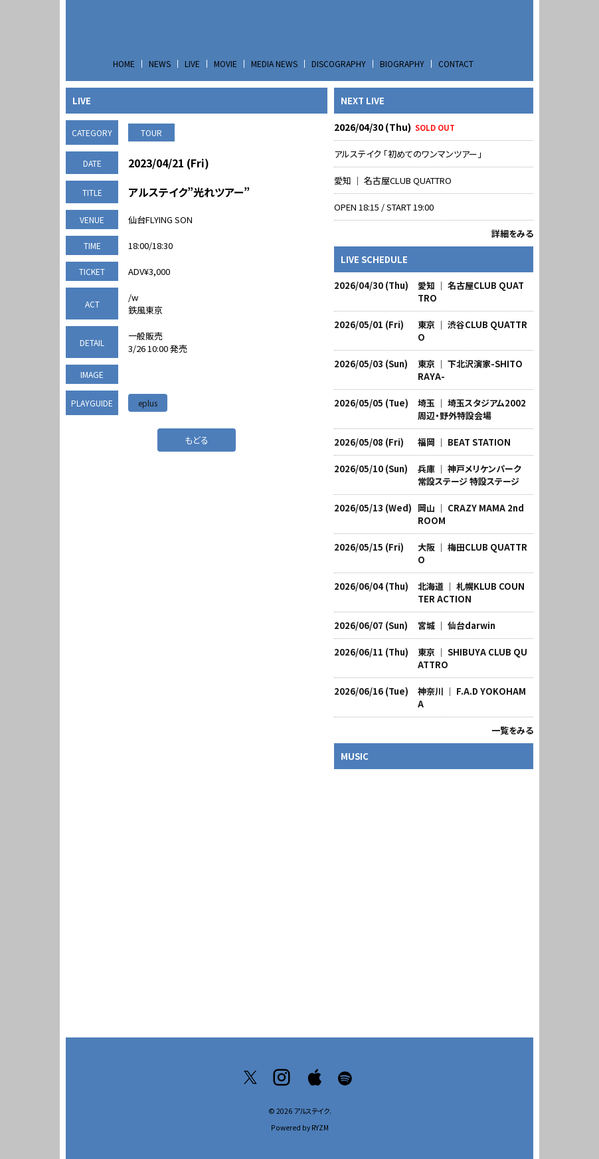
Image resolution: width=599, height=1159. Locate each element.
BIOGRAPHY (402, 63)
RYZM (320, 1127)
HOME (124, 63)
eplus (147, 402)
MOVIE (225, 63)
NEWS (160, 63)
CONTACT (455, 63)
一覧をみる (512, 730)
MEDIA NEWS (274, 63)
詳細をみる (512, 233)
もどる (197, 440)
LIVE (192, 63)
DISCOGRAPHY (338, 63)
